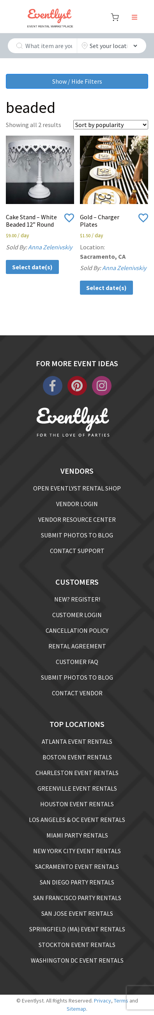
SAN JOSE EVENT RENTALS (77, 913)
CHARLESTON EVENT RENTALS (77, 773)
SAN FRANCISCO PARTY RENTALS (77, 898)
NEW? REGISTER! (77, 599)
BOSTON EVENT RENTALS (77, 757)
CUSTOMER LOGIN (77, 615)
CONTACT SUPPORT (77, 551)
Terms (121, 1000)
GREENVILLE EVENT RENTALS (77, 788)
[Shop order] (110, 124)
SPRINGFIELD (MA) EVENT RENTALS (77, 929)
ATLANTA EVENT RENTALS (77, 741)
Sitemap (76, 1008)
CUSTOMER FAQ (77, 662)
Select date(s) (32, 267)
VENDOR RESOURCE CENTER (77, 519)
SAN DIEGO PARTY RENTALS (77, 882)
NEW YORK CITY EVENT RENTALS (77, 851)
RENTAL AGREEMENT (77, 646)
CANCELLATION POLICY (77, 630)
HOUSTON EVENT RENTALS (77, 804)
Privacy (102, 1000)
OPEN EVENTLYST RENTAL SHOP (77, 488)
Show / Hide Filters (77, 81)
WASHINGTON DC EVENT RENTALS (77, 960)
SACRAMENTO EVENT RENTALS (77, 866)
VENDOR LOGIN (77, 504)
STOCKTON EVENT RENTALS (77, 945)
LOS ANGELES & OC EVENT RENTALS (77, 819)
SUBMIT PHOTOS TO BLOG (77, 535)
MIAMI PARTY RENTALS (77, 835)
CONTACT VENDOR (77, 693)
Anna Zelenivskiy (50, 247)
